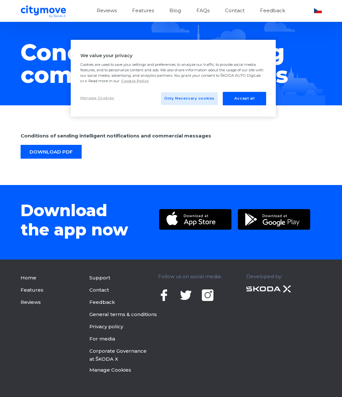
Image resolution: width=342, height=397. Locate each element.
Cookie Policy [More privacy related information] (135, 81)
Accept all (244, 98)
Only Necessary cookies (189, 98)
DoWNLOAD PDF (51, 152)
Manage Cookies (110, 370)
